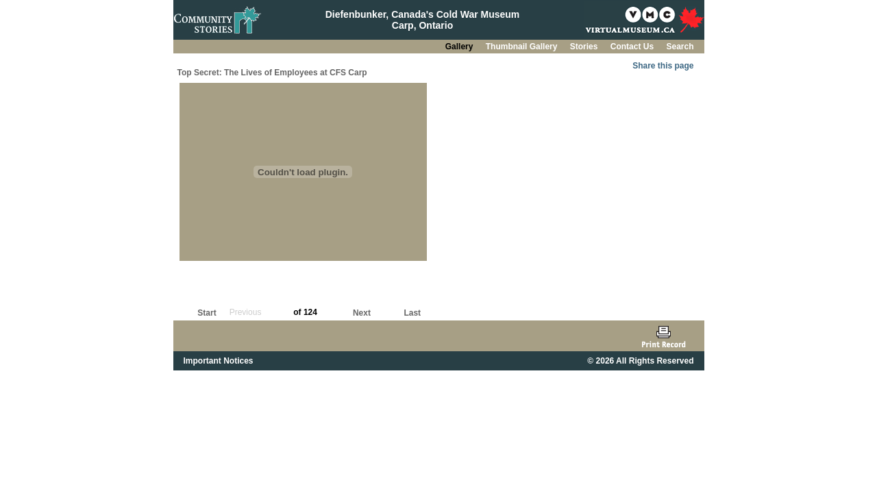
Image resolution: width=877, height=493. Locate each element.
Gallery (460, 46)
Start (206, 313)
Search (679, 46)
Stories (585, 46)
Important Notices (219, 361)
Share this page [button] (662, 66)
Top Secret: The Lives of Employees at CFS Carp (272, 72)
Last (412, 313)
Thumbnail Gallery (523, 46)
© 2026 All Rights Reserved (640, 361)
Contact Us (633, 46)
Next (362, 313)
